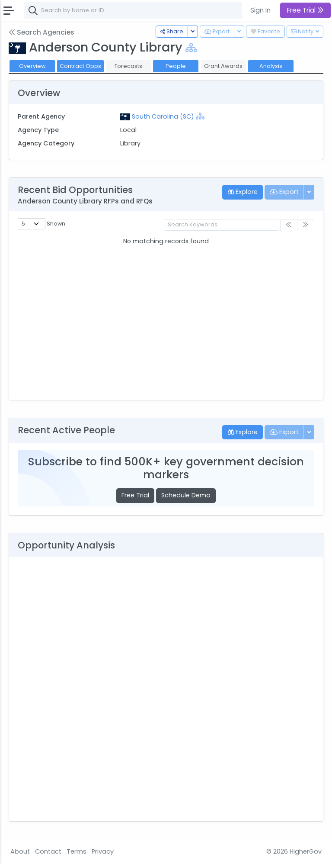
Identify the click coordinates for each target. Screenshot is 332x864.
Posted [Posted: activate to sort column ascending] (179, 241)
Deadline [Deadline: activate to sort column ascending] (251, 241)
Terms (76, 851)
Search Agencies (41, 32)
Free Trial (135, 495)
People (176, 66)
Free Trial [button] (305, 10)
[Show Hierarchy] (191, 48)
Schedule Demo (186, 495)
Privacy (103, 851)
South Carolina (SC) (163, 116)
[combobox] (153, 10)
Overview (32, 66)
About (20, 851)
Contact (48, 851)
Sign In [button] (260, 10)
